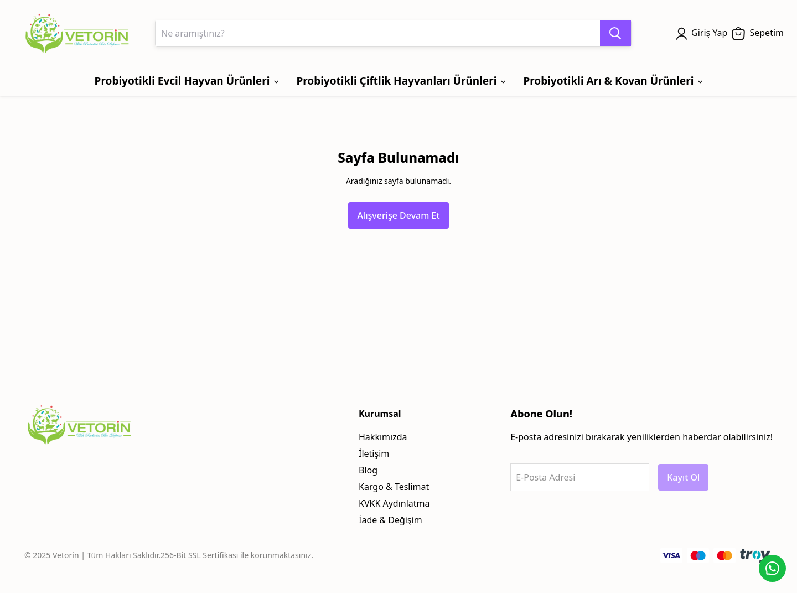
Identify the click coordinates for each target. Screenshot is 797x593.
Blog (368, 470)
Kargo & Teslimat (394, 487)
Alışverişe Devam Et (398, 215)
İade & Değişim (390, 520)
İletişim (374, 453)
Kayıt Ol (683, 477)
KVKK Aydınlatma (394, 503)
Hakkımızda (383, 437)
